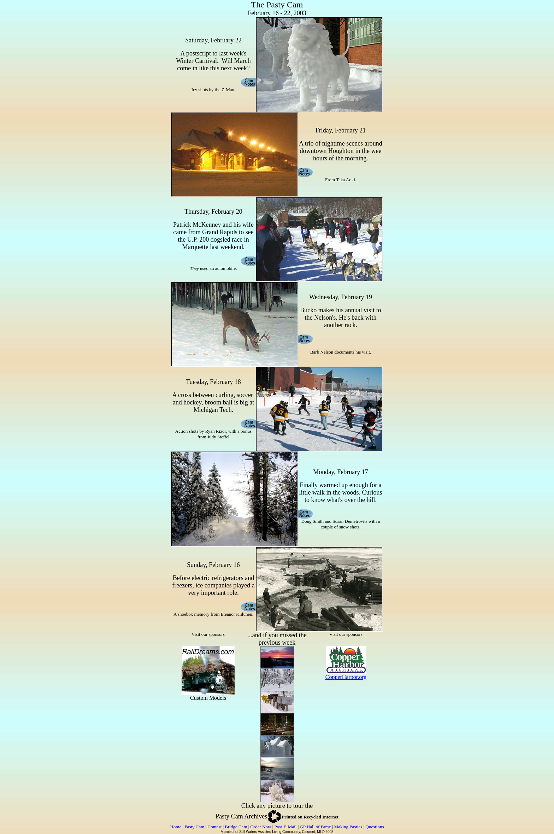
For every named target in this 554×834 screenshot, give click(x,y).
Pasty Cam (194, 826)
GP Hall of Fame (315, 826)
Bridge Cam (236, 826)
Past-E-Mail (286, 826)
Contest (214, 826)
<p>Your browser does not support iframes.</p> (208, 680)
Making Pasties (348, 826)
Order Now (261, 826)
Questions (375, 826)
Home (175, 826)
